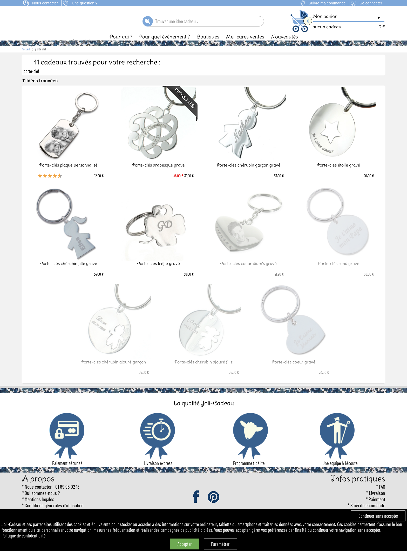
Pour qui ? (121, 45)
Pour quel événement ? (164, 45)
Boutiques (208, 45)
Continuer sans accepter (378, 516)
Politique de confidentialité (24, 536)
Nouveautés (284, 45)
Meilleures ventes (245, 45)
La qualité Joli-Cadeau (203, 412)
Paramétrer (220, 544)
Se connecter (371, 3)
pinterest (214, 506)
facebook (196, 506)
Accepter (185, 544)
